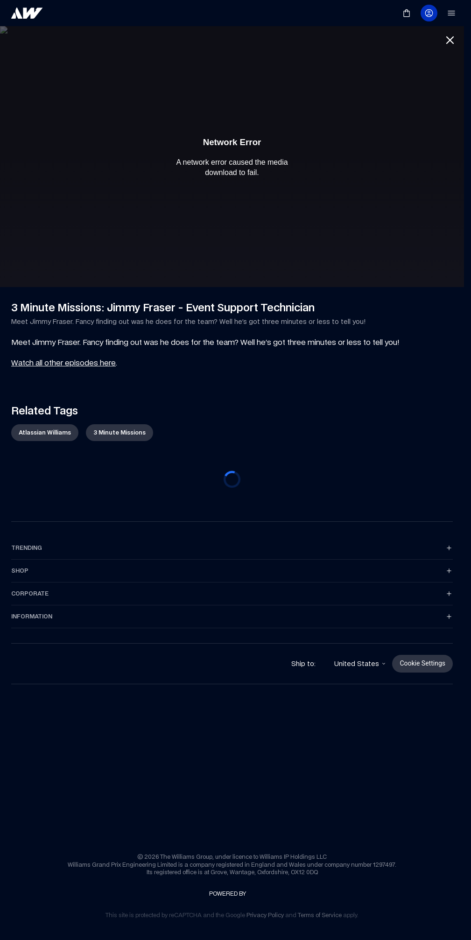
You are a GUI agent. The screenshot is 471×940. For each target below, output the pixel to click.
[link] (27, 13)
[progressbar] (232, 481)
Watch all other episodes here (63, 364)
